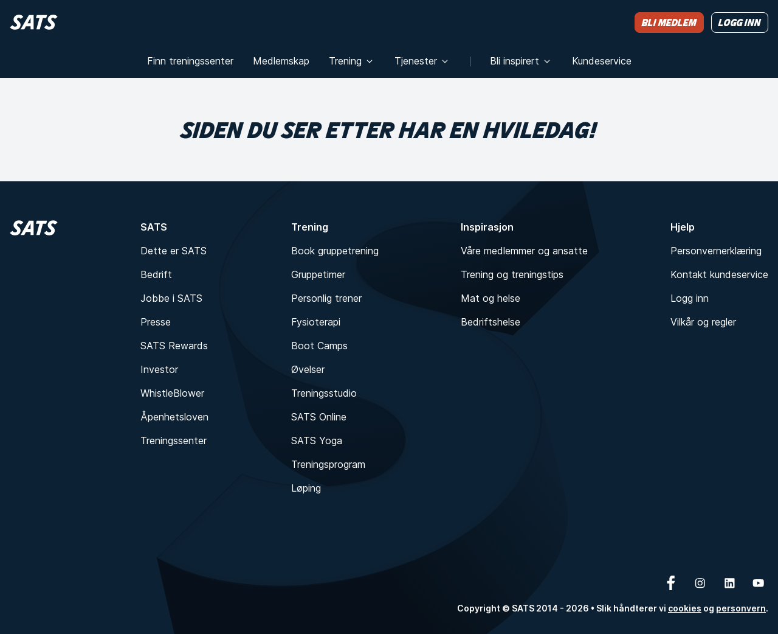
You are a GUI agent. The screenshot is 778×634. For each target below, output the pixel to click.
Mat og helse (490, 298)
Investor (159, 369)
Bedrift (156, 274)
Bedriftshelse (490, 322)
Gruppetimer (318, 274)
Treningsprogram (328, 464)
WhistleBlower (172, 393)
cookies (684, 608)
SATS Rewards (174, 346)
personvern (741, 608)
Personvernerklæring (716, 251)
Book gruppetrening (335, 251)
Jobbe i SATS (171, 298)
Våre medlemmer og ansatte (524, 251)
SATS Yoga (316, 440)
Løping (306, 488)
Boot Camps (319, 346)
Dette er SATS (173, 251)
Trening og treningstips (512, 274)
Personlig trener (326, 298)
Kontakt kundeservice (719, 274)
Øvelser (308, 369)
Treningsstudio (324, 393)
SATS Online (318, 417)
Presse (155, 322)
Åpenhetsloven (174, 417)
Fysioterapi (315, 322)
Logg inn (689, 298)
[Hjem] (34, 22)
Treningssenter (173, 440)
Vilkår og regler (703, 322)
